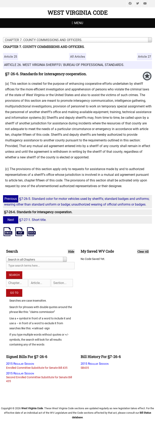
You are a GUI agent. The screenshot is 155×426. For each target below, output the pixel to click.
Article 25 (10, 56)
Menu (78, 23)
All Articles (77, 56)
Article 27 (144, 56)
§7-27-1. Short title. (25, 220)
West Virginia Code (77, 12)
